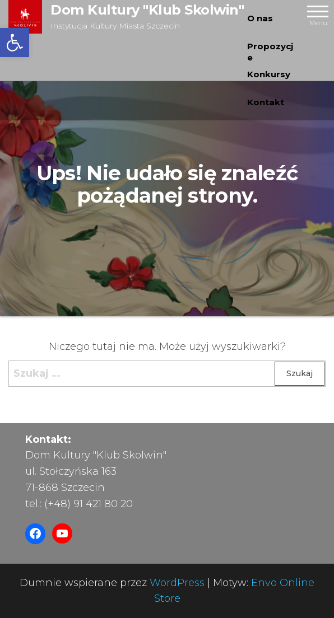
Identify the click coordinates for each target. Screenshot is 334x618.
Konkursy (268, 74)
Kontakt (265, 102)
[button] (14, 42)
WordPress (177, 583)
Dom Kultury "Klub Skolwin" (147, 10)
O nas (260, 18)
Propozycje (270, 50)
